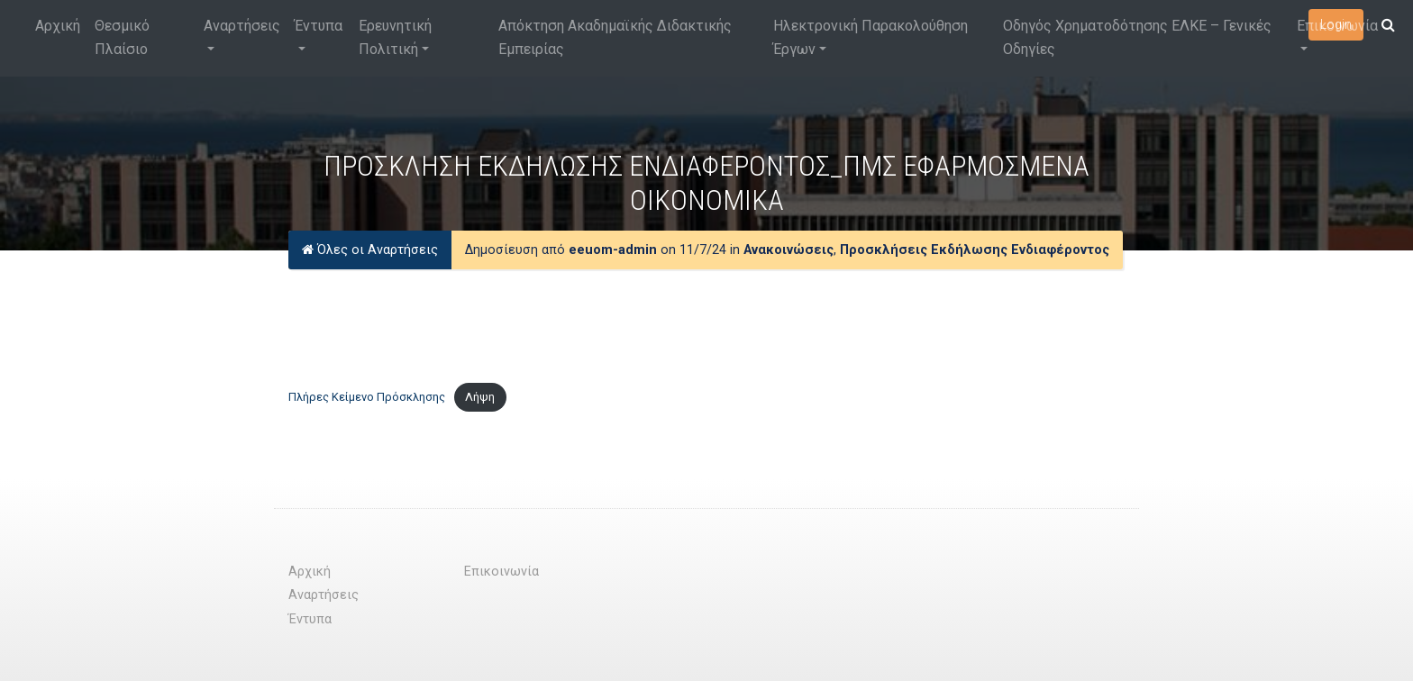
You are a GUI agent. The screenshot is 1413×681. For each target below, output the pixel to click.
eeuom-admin (613, 250)
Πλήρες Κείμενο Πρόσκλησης (366, 397)
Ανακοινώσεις (788, 250)
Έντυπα (318, 25)
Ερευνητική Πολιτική (395, 37)
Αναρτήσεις (242, 25)
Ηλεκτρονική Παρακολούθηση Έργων (870, 37)
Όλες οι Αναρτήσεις (370, 250)
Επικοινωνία (1337, 25)
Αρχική (57, 25)
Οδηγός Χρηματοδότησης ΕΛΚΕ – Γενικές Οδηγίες (1137, 37)
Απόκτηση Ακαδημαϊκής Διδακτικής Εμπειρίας (615, 37)
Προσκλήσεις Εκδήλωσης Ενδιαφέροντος (974, 250)
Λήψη (480, 397)
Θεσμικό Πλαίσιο (122, 37)
